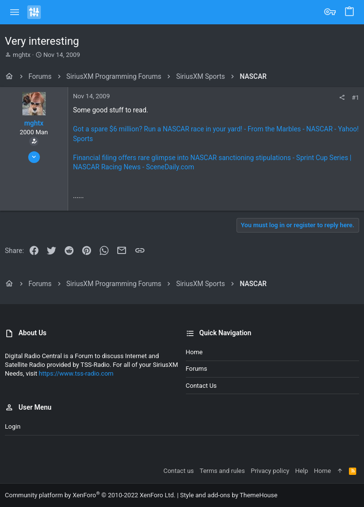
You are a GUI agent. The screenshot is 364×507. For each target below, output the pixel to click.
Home (194, 352)
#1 (355, 97)
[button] (15, 12)
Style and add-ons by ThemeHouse (228, 495)
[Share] (341, 97)
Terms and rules (222, 470)
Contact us (201, 385)
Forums (196, 368)
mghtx (22, 54)
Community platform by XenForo (90, 495)
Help (301, 470)
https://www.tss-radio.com (76, 373)
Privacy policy (270, 470)
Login (12, 426)
